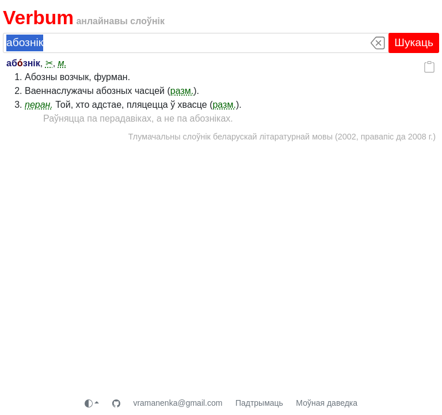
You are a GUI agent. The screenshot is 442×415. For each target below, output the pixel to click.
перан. (39, 105)
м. (62, 63)
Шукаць (413, 42)
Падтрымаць (259, 403)
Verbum (38, 17)
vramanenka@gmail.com (177, 403)
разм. (181, 91)
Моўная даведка (326, 403)
